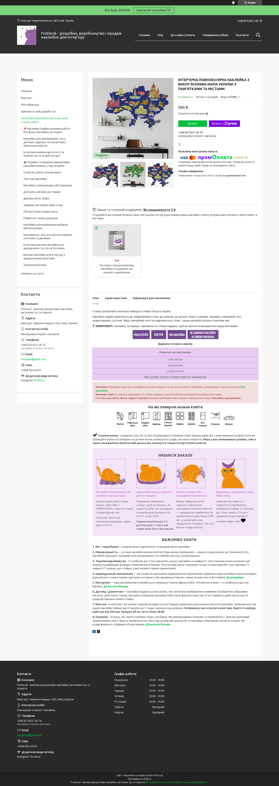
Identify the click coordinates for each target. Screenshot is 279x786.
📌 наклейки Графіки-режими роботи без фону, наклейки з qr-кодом (46, 130)
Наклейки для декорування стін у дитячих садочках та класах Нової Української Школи (44, 142)
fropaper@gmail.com (33, 359)
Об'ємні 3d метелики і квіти (40, 211)
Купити (192, 123)
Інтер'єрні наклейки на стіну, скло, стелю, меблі (44, 120)
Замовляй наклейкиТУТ (153, 10)
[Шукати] (257, 35)
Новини (26, 91)
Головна (144, 35)
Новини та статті (32, 273)
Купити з (224, 123)
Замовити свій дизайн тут (38, 111)
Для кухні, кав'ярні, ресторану (42, 191)
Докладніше (235, 577)
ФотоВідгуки (30, 104)
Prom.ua (158, 775)
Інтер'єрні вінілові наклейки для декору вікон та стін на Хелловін (44, 246)
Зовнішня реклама (34, 264)
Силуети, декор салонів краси (42, 172)
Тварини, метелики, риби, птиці (43, 205)
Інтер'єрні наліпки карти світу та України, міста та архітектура (43, 154)
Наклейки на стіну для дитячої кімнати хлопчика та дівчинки (47, 236)
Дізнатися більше (116, 586)
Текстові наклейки (35, 178)
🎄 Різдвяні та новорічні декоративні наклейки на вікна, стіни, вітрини (46, 164)
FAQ (160, 35)
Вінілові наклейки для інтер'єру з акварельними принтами (44, 256)
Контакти (242, 35)
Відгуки (26, 97)
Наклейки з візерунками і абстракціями (47, 185)
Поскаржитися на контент (161, 782)
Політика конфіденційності (193, 782)
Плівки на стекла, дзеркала (40, 218)
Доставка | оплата (183, 35)
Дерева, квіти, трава (36, 198)
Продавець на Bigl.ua (139, 779)
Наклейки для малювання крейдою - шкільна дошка (46, 226)
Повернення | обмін (215, 35)
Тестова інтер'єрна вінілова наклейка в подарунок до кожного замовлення (116, 269)
